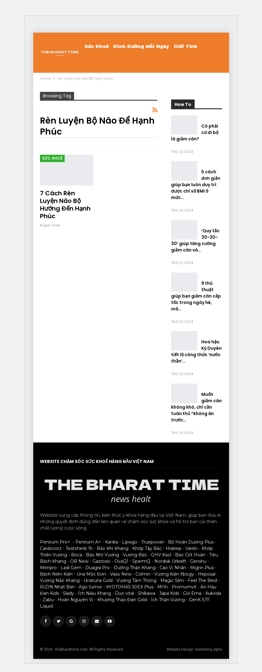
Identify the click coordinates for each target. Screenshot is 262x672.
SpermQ (141, 561)
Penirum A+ (88, 542)
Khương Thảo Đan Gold (122, 599)
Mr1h (162, 587)
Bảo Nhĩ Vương (102, 555)
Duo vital (124, 593)
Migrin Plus (202, 567)
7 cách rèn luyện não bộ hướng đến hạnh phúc (65, 204)
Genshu (198, 561)
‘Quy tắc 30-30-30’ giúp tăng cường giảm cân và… (195, 240)
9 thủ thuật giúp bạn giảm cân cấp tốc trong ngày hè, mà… (196, 296)
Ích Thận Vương (168, 599)
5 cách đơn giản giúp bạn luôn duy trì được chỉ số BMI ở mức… (195, 185)
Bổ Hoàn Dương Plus (191, 542)
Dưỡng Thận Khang (135, 567)
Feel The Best (202, 580)
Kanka (111, 542)
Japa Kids (169, 593)
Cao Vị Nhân (173, 567)
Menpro (48, 567)
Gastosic (101, 561)
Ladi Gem (71, 567)
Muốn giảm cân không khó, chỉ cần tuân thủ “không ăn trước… (196, 407)
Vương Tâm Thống (136, 580)
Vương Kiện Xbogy (174, 574)
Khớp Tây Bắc (147, 548)
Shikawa (146, 593)
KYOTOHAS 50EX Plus (129, 587)
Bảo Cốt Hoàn (190, 555)
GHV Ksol (161, 555)
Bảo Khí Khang (112, 548)
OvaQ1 (121, 561)
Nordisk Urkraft (170, 561)
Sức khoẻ (96, 46)
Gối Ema (192, 593)
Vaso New (120, 574)
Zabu (48, 599)
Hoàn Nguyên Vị (75, 599)
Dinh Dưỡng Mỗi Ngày (141, 46)
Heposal (206, 574)
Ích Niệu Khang (94, 593)
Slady (68, 593)
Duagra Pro (97, 567)
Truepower (152, 542)
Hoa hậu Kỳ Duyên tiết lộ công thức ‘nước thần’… (196, 351)
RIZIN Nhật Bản (57, 587)
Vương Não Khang (60, 580)
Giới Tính (185, 46)
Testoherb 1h (79, 548)
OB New (79, 561)
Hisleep (173, 548)
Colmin (142, 574)
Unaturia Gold (98, 580)
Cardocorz (51, 548)
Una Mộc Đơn (91, 574)
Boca (76, 555)
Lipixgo (129, 542)
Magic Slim (172, 580)
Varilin (191, 548)
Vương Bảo (135, 555)
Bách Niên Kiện (56, 574)
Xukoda (213, 593)
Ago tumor (90, 587)
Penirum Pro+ (55, 542)
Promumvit (184, 587)
